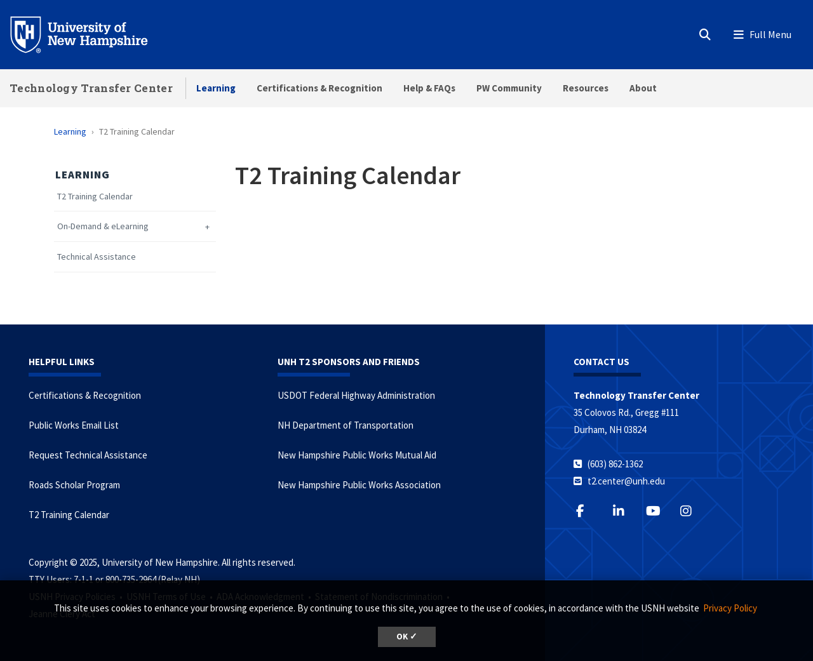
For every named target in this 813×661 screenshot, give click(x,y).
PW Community (509, 88)
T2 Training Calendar (95, 196)
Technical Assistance (96, 256)
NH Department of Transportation (345, 425)
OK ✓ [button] (406, 636)
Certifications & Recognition (319, 88)
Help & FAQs (429, 88)
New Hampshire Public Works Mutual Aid (357, 455)
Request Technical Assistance (88, 455)
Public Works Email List (74, 425)
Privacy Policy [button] (730, 608)
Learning (216, 88)
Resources (585, 88)
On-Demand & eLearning (103, 226)
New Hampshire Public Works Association (359, 485)
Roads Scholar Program (74, 485)
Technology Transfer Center (91, 88)
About (643, 88)
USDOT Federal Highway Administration (356, 395)
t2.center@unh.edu (626, 481)
